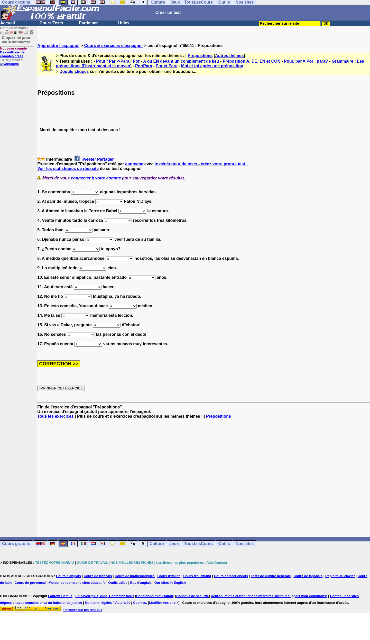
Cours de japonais (307, 576)
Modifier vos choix (163, 603)
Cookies (139, 603)
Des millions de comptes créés (13, 52)
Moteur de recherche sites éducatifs (77, 583)
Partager (105, 159)
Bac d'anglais (141, 583)
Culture (157, 543)
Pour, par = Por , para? (306, 61)
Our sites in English (170, 583)
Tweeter (88, 159)
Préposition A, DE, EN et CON (251, 61)
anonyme (134, 164)
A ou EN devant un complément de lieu (181, 61)
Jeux (174, 543)
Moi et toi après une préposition (212, 66)
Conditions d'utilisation (154, 596)
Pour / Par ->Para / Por (118, 61)
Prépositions (200, 55)
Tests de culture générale (271, 576)
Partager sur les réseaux (82, 610)
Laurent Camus (60, 596)
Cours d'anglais (68, 576)
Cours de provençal (29, 583)
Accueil (7, 23)
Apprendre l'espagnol (58, 45)
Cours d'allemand (197, 576)
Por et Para (166, 66)
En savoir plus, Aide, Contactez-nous (104, 596)
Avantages (9, 64)
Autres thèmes (229, 55)
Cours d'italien (169, 576)
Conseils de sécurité (192, 596)
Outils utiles (117, 583)
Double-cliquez (74, 71)
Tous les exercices (55, 416)
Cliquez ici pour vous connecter (16, 39)
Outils (224, 543)
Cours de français (98, 576)
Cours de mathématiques (134, 576)
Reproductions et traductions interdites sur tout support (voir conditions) (269, 596)
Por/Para (143, 66)
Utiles (124, 23)
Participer (88, 23)
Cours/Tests (51, 23)
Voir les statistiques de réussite (68, 168)
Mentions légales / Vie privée (107, 603)
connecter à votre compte (96, 178)
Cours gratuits (16, 543)
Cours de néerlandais (231, 576)
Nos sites (244, 543)
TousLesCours (198, 543)
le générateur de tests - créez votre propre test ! (201, 164)
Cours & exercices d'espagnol (113, 45)
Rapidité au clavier (340, 576)
